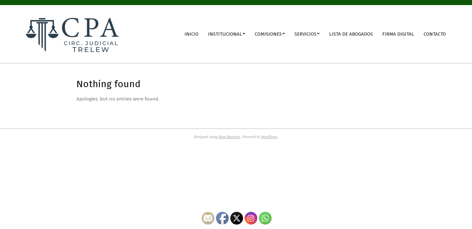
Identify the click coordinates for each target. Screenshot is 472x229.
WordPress (269, 137)
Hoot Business (229, 137)
